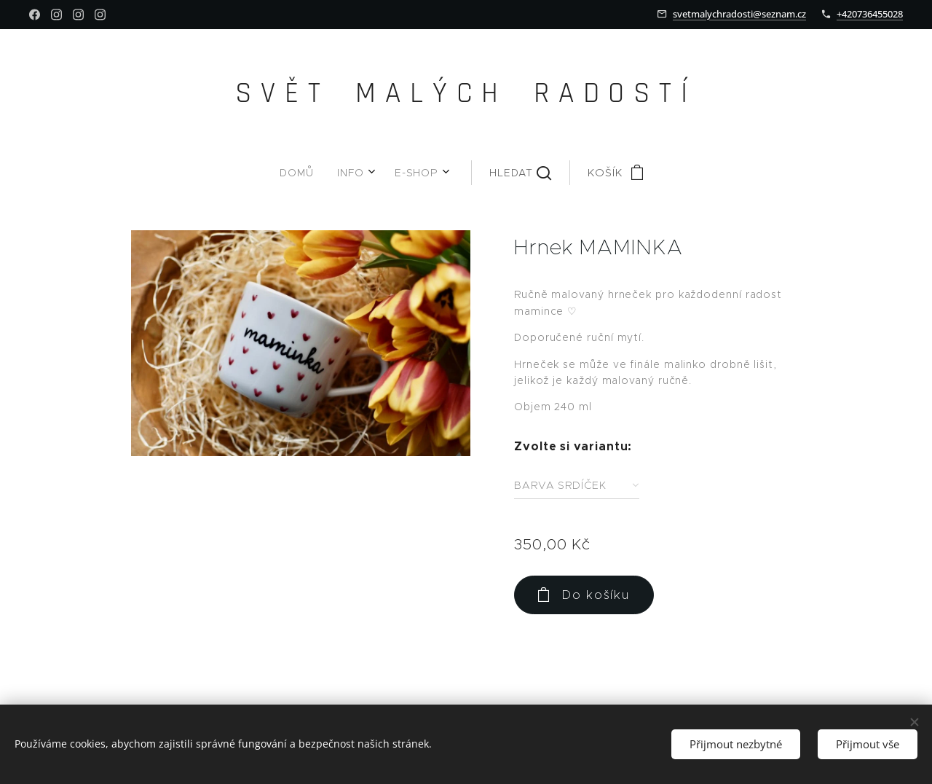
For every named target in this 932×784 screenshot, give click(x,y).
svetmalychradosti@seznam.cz (739, 13)
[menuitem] (334, 172)
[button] (473, 172)
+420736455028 (870, 13)
